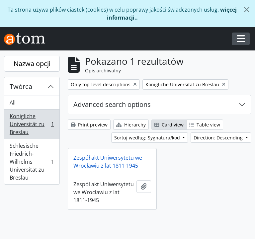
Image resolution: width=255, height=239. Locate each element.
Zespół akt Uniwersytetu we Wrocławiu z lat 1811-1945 (107, 161)
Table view (204, 124)
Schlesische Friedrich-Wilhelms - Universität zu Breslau (31, 161)
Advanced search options (112, 104)
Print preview (89, 124)
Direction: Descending (219, 137)
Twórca (21, 86)
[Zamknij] (247, 9)
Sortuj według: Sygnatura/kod (147, 137)
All (13, 102)
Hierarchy (131, 124)
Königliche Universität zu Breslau (31, 124)
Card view (169, 124)
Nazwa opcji (32, 63)
